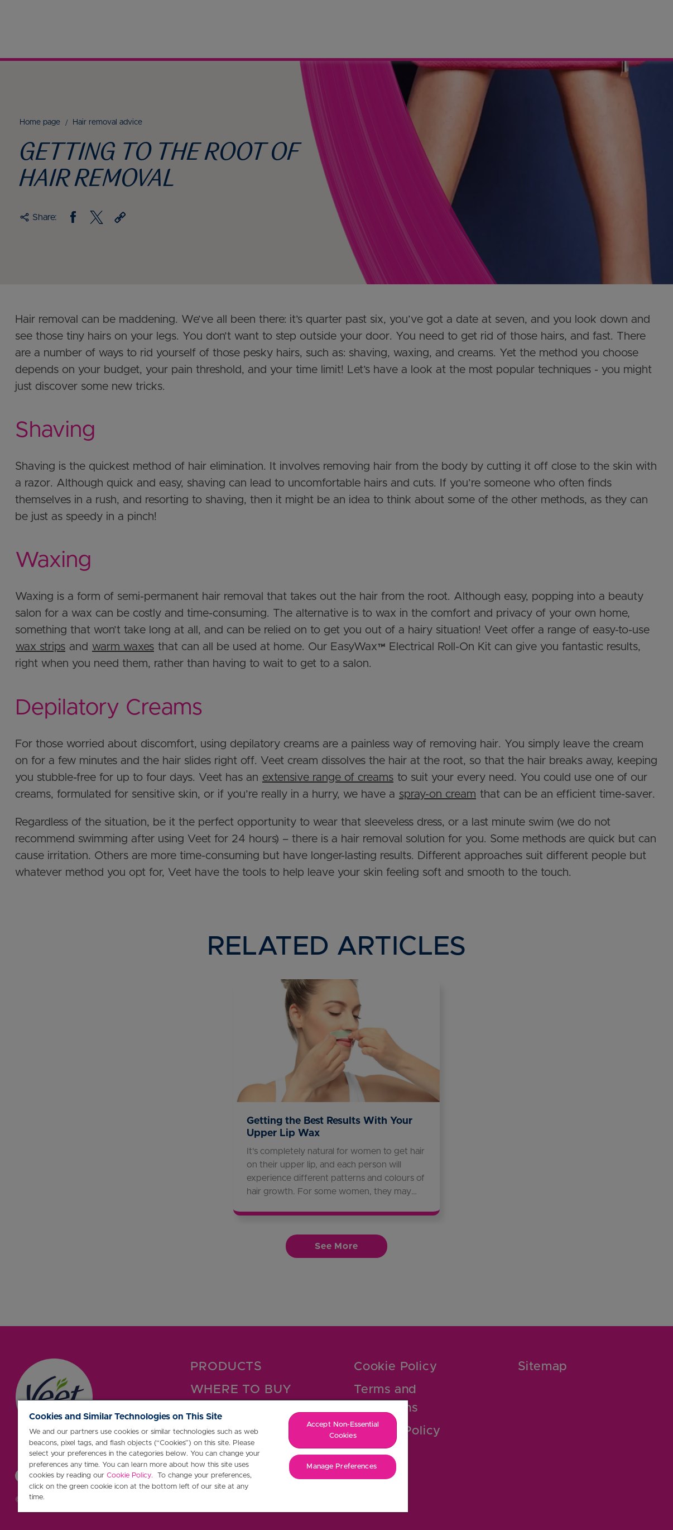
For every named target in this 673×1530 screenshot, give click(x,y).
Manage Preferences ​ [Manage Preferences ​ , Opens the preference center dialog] (342, 1466)
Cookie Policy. (131, 1475)
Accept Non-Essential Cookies (342, 1430)
